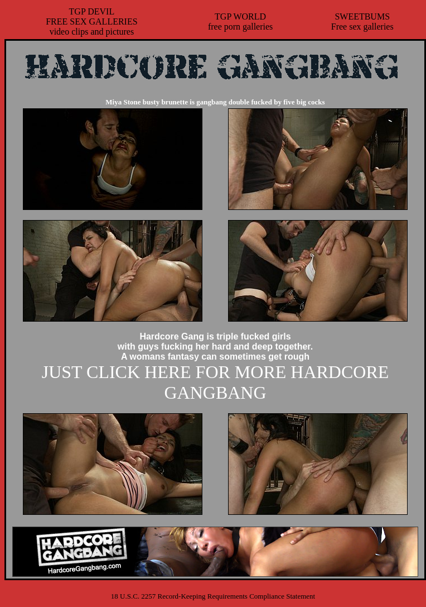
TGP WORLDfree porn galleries (240, 21)
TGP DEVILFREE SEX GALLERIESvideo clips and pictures (91, 21)
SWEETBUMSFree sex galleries (362, 21)
